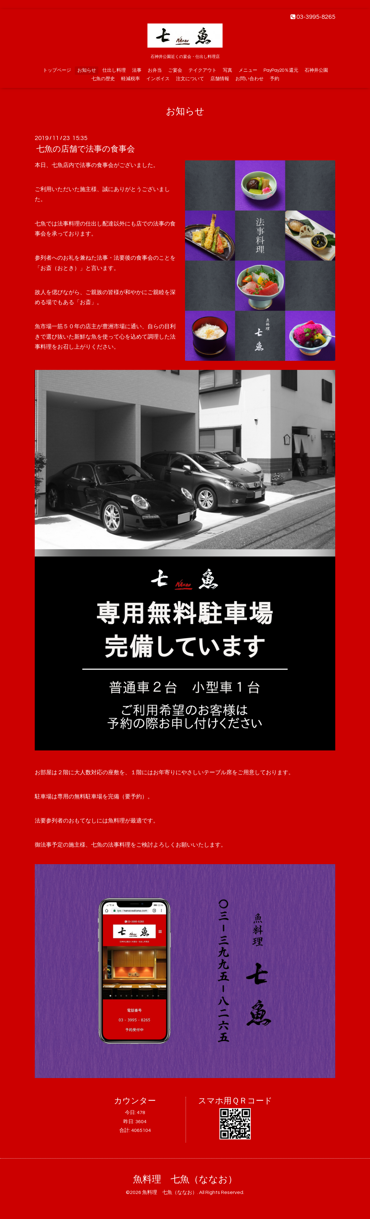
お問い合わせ (249, 78)
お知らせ (86, 70)
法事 (136, 70)
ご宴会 (175, 70)
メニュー (248, 70)
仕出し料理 (114, 70)
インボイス (158, 78)
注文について (190, 78)
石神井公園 (316, 70)
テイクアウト (202, 70)
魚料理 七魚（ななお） (185, 1179)
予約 (274, 78)
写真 (227, 70)
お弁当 (155, 70)
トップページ (57, 70)
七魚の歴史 (103, 78)
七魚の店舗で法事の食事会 (85, 149)
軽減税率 (130, 78)
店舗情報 (219, 78)
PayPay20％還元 (281, 70)
